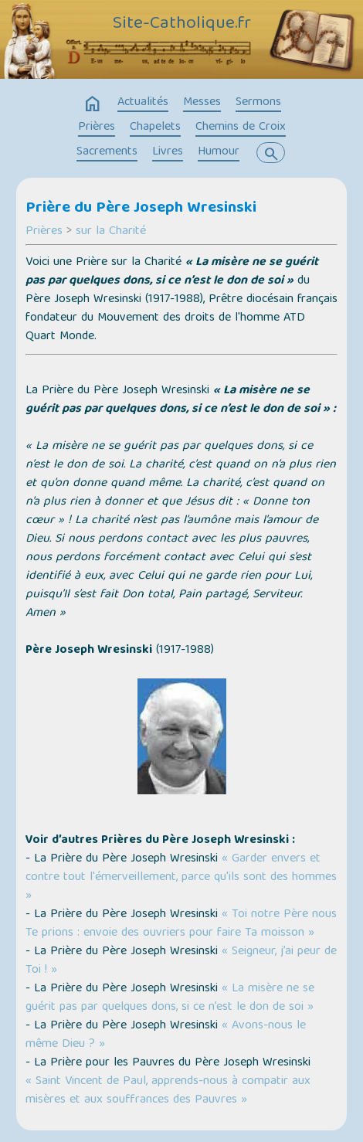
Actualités (142, 103)
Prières (96, 127)
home (93, 104)
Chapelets (155, 127)
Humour (218, 152)
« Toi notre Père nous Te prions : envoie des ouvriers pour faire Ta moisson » (181, 924)
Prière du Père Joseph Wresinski (140, 209)
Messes (202, 103)
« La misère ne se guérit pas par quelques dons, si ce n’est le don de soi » (169, 998)
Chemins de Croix (240, 127)
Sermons (258, 103)
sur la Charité (111, 232)
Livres (167, 152)
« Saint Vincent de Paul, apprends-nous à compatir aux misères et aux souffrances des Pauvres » (167, 1091)
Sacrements (106, 152)
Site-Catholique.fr (182, 24)
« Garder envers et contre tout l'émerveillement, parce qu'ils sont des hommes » (181, 877)
